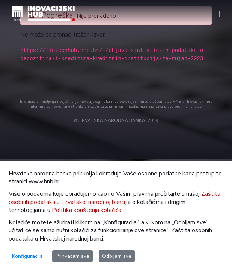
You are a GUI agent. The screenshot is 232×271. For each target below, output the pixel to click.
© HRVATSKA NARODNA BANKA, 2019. (116, 120)
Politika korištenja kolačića (86, 210)
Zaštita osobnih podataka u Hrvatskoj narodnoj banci (114, 198)
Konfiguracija (27, 256)
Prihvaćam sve (72, 256)
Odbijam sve (116, 256)
